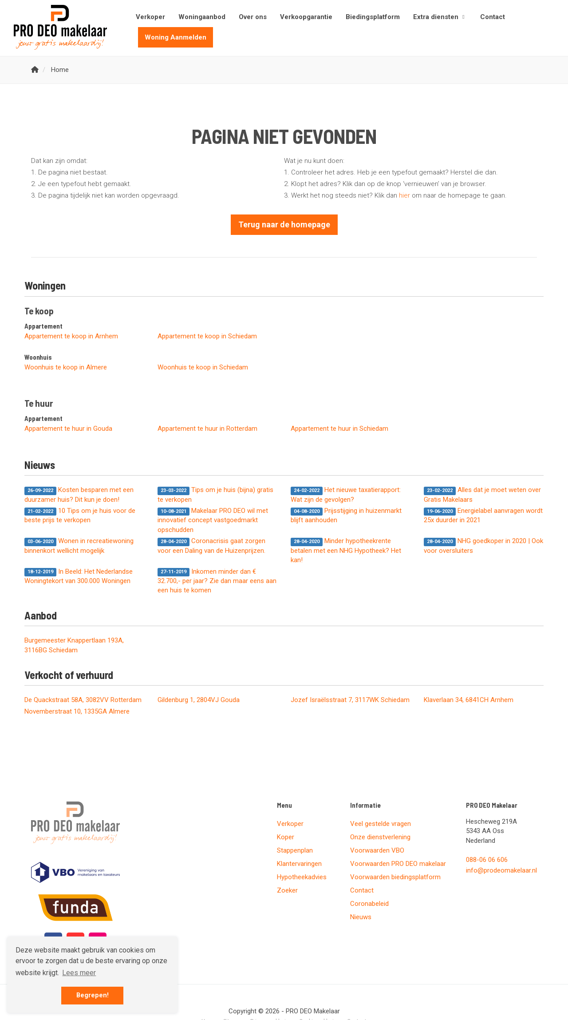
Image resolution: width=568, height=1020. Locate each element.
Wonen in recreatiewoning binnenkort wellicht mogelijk (79, 545)
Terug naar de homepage (284, 224)
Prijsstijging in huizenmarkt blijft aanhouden (346, 515)
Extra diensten (440, 17)
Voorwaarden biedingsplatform (395, 877)
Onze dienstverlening (380, 837)
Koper (285, 837)
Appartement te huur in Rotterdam (207, 429)
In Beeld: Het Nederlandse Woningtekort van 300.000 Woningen (78, 576)
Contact (492, 17)
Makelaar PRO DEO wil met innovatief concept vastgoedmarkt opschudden (213, 520)
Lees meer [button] (79, 972)
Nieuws (360, 917)
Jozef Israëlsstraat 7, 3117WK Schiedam (350, 700)
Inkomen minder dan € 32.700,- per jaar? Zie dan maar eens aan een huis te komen (217, 581)
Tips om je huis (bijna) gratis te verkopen (215, 494)
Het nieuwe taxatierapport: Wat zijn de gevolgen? (346, 494)
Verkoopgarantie (306, 17)
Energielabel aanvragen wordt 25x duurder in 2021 (483, 515)
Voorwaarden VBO (377, 850)
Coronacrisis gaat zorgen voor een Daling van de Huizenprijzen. (211, 545)
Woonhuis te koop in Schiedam (203, 367)
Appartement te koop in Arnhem (71, 336)
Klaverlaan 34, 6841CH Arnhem (468, 700)
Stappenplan (295, 850)
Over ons (253, 17)
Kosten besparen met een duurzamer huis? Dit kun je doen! (79, 494)
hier (404, 195)
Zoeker (287, 890)
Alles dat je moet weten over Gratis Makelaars (482, 494)
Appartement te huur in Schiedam (339, 429)
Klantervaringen (299, 864)
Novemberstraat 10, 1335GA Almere (77, 711)
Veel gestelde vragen (380, 824)
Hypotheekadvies (302, 877)
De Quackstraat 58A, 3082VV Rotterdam (83, 700)
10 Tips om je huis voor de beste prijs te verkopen (79, 515)
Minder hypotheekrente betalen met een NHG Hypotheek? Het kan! (346, 550)
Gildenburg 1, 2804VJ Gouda (199, 700)
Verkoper (150, 17)
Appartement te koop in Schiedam (207, 336)
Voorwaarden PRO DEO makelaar (398, 864)
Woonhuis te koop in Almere (65, 367)
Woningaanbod (201, 17)
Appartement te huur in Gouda (68, 429)
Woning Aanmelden (175, 37)
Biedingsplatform (373, 17)
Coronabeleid (369, 904)
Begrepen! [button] (92, 995)
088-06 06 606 (487, 860)
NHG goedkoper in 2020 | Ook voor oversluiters (483, 545)
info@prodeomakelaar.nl (501, 870)
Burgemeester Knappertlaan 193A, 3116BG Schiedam (74, 645)
